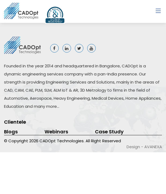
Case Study (109, 131)
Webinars (56, 131)
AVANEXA (153, 147)
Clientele (15, 122)
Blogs (11, 131)
